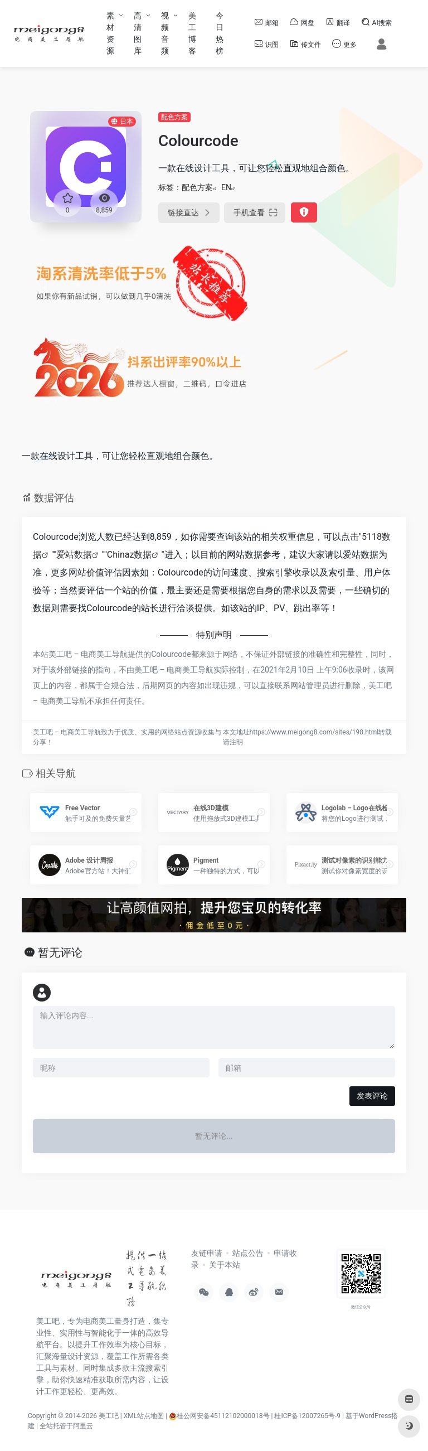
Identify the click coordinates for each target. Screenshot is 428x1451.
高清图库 (138, 33)
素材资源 (110, 33)
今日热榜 (219, 33)
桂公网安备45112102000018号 (219, 1416)
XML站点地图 (144, 1416)
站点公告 (248, 1253)
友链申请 (206, 1253)
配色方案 (174, 117)
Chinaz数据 (129, 554)
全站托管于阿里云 (66, 1426)
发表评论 (372, 1095)
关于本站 (224, 1264)
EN (226, 187)
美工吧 (109, 1416)
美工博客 (192, 33)
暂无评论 (60, 952)
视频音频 (165, 33)
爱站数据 (74, 554)
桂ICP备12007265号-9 (307, 1416)
